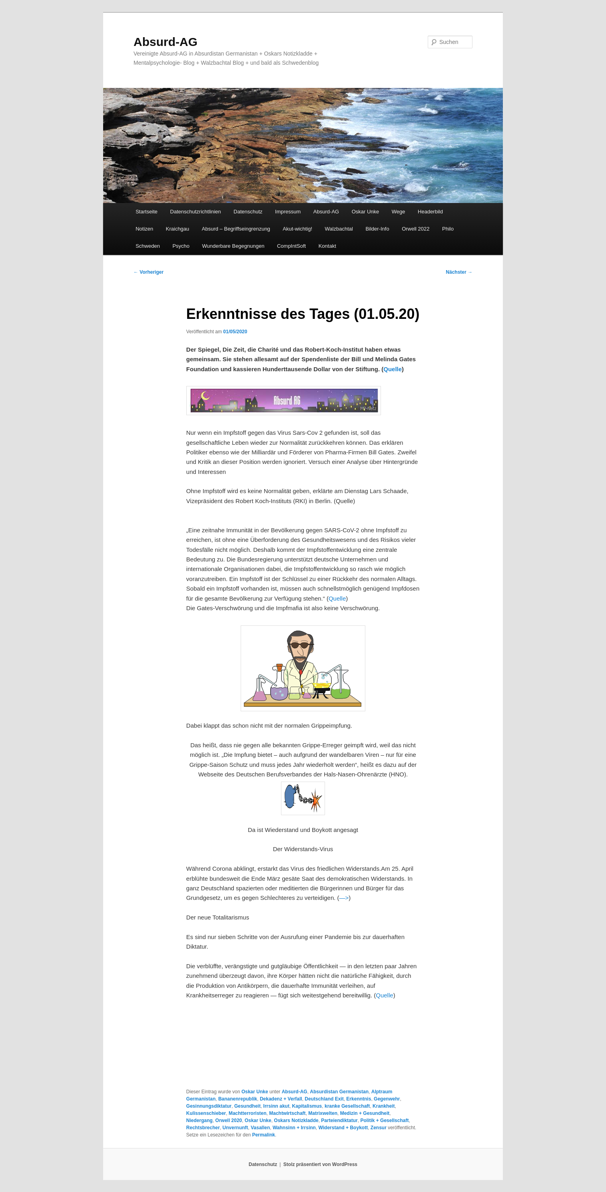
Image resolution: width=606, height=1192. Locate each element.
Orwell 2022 (415, 229)
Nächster (459, 272)
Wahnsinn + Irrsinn (294, 1127)
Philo (448, 229)
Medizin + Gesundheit (365, 1113)
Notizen (144, 229)
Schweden (148, 246)
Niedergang (199, 1120)
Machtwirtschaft (287, 1113)
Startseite (146, 212)
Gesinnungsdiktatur (208, 1106)
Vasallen (260, 1127)
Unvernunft (235, 1127)
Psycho (180, 246)
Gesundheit (247, 1106)
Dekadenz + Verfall (281, 1099)
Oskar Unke (365, 212)
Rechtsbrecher (203, 1127)
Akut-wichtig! (297, 229)
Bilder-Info (377, 229)
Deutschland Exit (324, 1099)
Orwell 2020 (228, 1120)
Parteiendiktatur (339, 1120)
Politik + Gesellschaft (384, 1120)
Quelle (392, 369)
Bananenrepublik (237, 1099)
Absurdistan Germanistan (339, 1091)
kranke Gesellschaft (347, 1106)
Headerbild (430, 212)
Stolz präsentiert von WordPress (320, 1164)
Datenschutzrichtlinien (195, 212)
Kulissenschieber (206, 1113)
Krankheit (384, 1106)
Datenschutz (247, 212)
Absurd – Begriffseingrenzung (236, 229)
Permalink (263, 1135)
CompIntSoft (291, 246)
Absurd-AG (165, 41)
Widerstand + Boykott (343, 1127)
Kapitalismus (307, 1106)
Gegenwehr (387, 1099)
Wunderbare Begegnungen (233, 246)
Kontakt (327, 246)
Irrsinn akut (276, 1106)
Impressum (288, 212)
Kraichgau (177, 229)
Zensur (379, 1127)
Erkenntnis (358, 1099)
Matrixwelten (322, 1113)
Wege (398, 212)
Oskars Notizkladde (296, 1120)
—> (344, 897)
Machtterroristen (248, 1113)
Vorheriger (148, 272)
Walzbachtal (339, 229)
